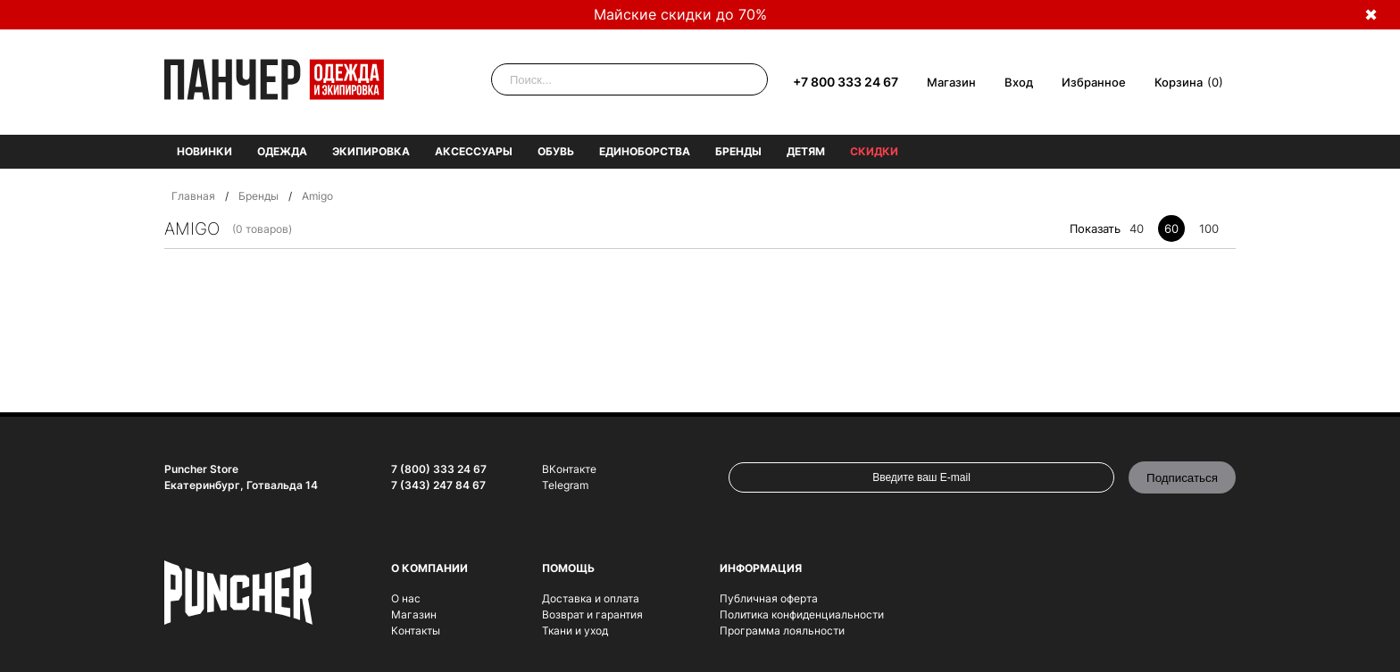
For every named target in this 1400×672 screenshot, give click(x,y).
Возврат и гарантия (592, 614)
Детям (806, 151)
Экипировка (371, 151)
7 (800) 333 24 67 (439, 469)
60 (1171, 228)
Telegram (565, 485)
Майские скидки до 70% (680, 14)
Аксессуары (473, 151)
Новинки (204, 151)
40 (1136, 228)
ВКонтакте (569, 469)
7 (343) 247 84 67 (438, 485)
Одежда (282, 151)
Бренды (738, 151)
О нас (406, 598)
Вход (1018, 82)
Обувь (556, 151)
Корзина (1178, 82)
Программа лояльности (782, 630)
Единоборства (644, 151)
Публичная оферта (769, 598)
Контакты (415, 630)
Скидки (874, 151)
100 (1209, 228)
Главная (193, 196)
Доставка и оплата (590, 598)
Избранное (1094, 82)
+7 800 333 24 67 (845, 81)
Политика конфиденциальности (802, 614)
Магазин (951, 82)
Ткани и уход (575, 630)
